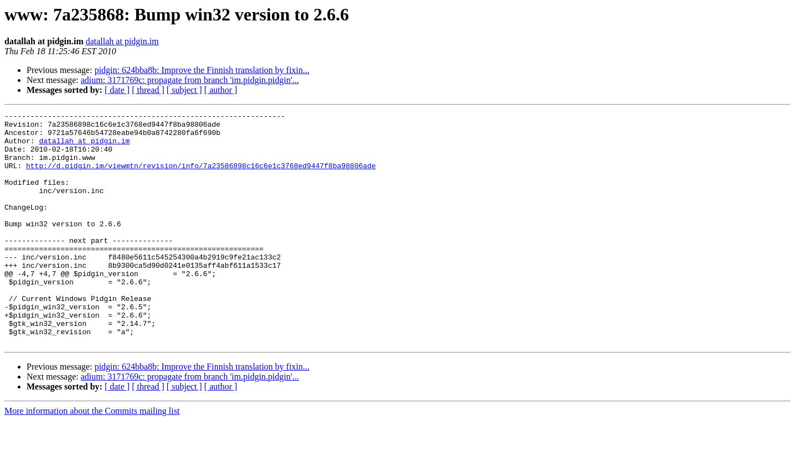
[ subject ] (184, 90)
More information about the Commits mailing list (91, 457)
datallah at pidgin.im (122, 41)
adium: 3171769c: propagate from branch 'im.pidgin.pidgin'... (190, 80)
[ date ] (117, 90)
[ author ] (221, 90)
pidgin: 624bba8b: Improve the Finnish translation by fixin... (202, 70)
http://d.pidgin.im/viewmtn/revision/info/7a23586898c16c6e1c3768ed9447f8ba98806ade (201, 177)
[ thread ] (148, 90)
